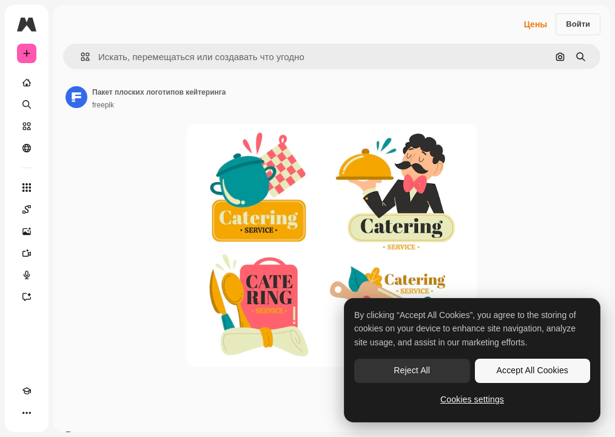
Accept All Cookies (532, 370)
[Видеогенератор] (26, 253)
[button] (80, 56)
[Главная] (26, 82)
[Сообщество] (26, 148)
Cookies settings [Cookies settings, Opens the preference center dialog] (472, 399)
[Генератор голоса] (26, 275)
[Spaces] (26, 209)
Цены (536, 24)
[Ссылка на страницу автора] (76, 97)
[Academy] (26, 391)
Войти (578, 24)
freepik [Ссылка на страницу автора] (103, 105)
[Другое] (26, 412)
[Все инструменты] (26, 187)
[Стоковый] (26, 126)
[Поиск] (26, 104)
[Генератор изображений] (26, 231)
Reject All (412, 370)
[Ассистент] (26, 297)
